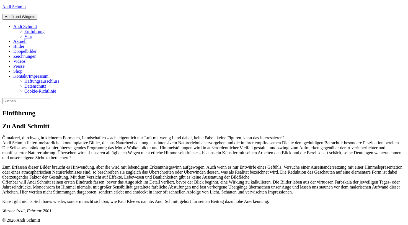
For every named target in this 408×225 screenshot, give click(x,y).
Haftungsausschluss (41, 81)
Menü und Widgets (19, 17)
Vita (28, 36)
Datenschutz (35, 86)
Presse (19, 66)
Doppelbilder (25, 51)
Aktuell (20, 41)
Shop (17, 71)
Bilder (18, 46)
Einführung (34, 31)
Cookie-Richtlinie (40, 91)
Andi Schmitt (14, 6)
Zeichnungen (25, 56)
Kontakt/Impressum (30, 76)
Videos (19, 61)
